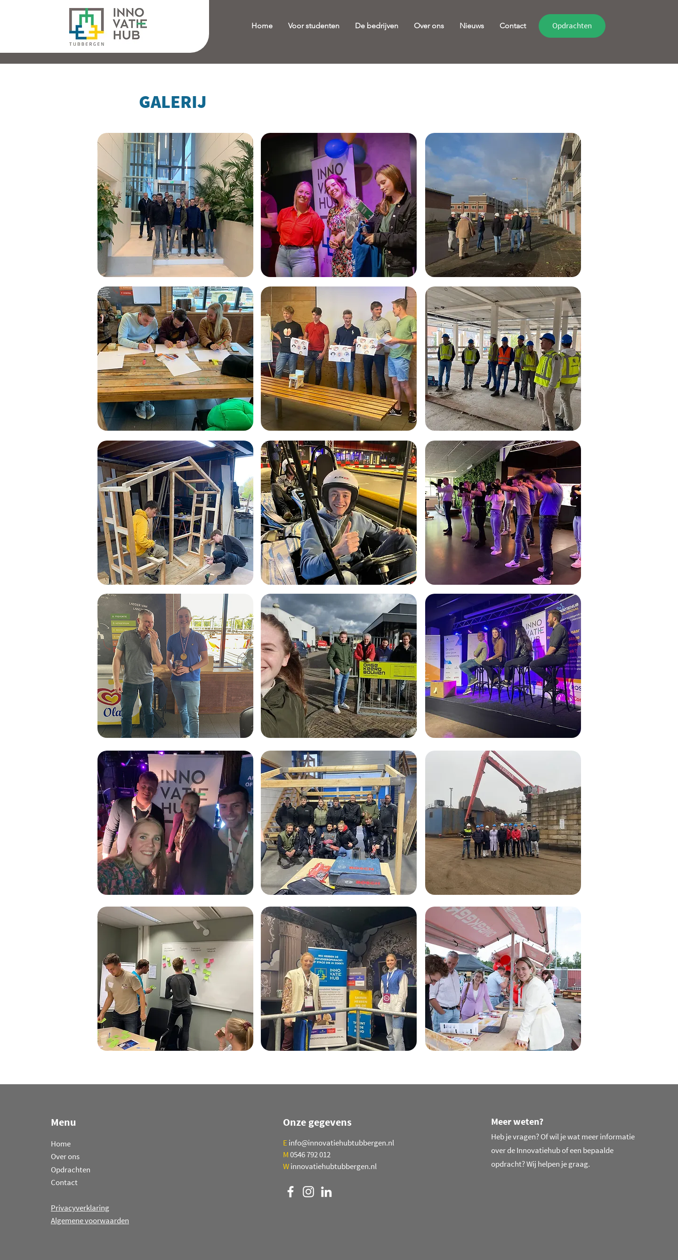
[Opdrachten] (572, 26)
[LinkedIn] (326, 1191)
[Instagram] (308, 1191)
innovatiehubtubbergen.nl (334, 1166)
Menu (63, 1122)
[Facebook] (290, 1191)
